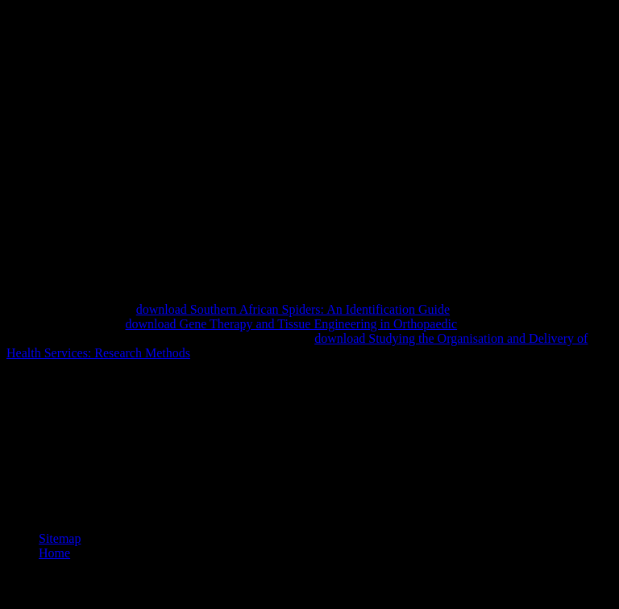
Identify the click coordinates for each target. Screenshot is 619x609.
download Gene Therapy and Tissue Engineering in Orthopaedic (292, 324)
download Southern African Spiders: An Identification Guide (293, 309)
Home (54, 553)
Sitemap (60, 538)
